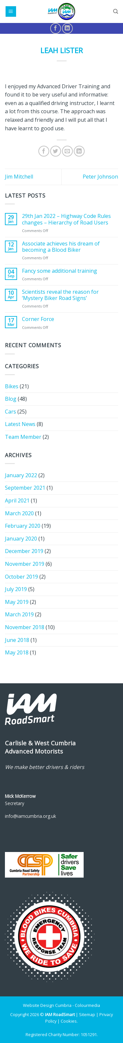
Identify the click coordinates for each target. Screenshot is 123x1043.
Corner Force (38, 319)
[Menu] (11, 11)
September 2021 (25, 487)
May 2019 (17, 602)
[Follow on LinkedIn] (67, 28)
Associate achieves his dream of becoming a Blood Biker (61, 247)
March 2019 (19, 614)
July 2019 (16, 589)
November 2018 (24, 627)
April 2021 (17, 500)
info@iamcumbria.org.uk (30, 816)
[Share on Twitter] (55, 151)
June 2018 (17, 640)
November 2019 (24, 563)
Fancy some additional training (59, 271)
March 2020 (19, 513)
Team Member (23, 436)
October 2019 (21, 576)
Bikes (11, 386)
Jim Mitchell (19, 176)
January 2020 (21, 538)
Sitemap (87, 1014)
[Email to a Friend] (67, 151)
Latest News (20, 424)
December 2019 (24, 551)
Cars (10, 411)
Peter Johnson (100, 176)
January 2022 (21, 475)
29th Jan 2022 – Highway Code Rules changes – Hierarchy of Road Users (66, 219)
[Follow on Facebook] (55, 28)
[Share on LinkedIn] (79, 151)
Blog (10, 398)
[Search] (115, 11)
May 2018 (17, 652)
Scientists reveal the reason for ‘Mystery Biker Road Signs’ (60, 295)
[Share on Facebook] (43, 151)
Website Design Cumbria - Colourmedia (61, 1005)
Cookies (69, 1021)
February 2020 (22, 525)
